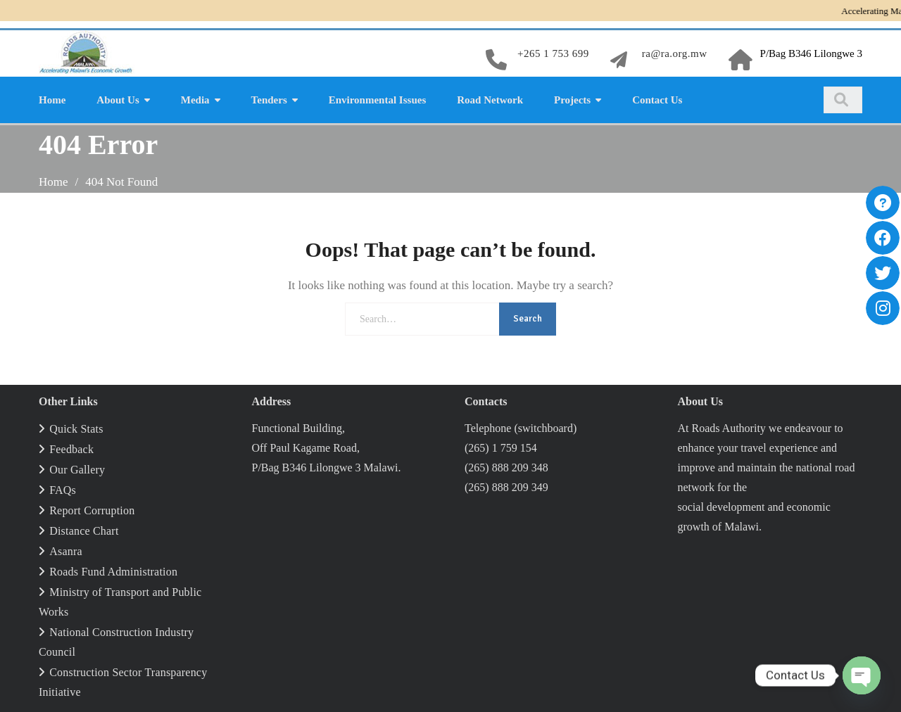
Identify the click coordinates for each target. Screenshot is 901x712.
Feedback (71, 449)
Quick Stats (76, 429)
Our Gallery (77, 470)
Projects (572, 100)
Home (52, 100)
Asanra (65, 551)
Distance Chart (83, 531)
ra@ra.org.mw (674, 53)
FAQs (62, 490)
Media (195, 100)
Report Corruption (91, 510)
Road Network (490, 100)
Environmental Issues (378, 100)
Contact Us (657, 100)
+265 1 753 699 (553, 53)
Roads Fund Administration (113, 572)
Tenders (269, 100)
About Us (117, 100)
